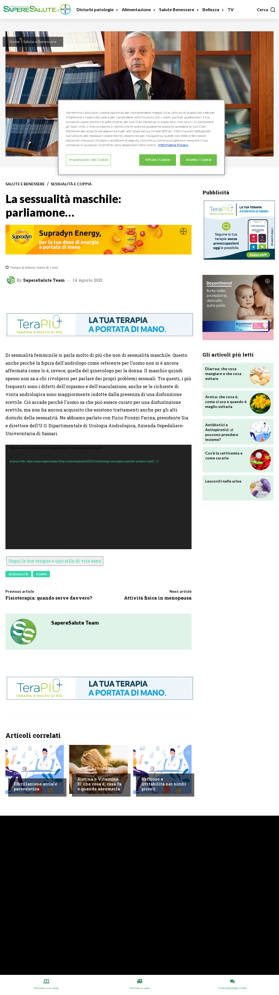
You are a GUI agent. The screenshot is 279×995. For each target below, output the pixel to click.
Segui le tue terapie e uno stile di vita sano (54, 561)
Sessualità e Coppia (71, 184)
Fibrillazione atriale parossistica (35, 786)
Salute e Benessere (39, 41)
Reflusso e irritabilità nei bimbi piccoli (163, 783)
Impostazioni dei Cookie (88, 160)
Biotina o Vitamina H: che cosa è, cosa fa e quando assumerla (99, 783)
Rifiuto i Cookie (157, 160)
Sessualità (18, 574)
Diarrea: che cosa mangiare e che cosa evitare (223, 373)
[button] (266, 9)
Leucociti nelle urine (223, 481)
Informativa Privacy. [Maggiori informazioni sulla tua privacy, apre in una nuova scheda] (173, 145)
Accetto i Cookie (198, 160)
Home (15, 41)
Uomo (41, 574)
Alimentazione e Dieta (97, 768)
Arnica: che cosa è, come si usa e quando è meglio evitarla (226, 401)
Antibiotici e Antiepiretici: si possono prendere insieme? (221, 432)
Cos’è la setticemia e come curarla (223, 455)
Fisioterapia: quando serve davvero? (48, 598)
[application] (98, 497)
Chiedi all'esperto (30, 773)
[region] (141, 137)
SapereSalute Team (44, 280)
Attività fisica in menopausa (158, 598)
